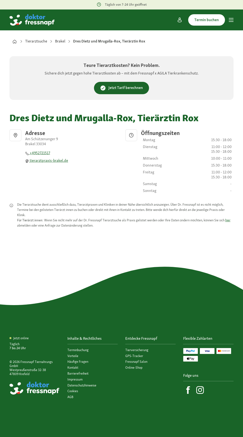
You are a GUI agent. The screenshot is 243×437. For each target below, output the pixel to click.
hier (227, 220)
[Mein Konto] (179, 20)
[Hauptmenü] (231, 20)
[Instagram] (200, 390)
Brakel (60, 41)
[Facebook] (188, 390)
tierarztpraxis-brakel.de (46, 160)
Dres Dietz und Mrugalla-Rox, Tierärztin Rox (109, 41)
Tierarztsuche (36, 41)
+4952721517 (37, 152)
